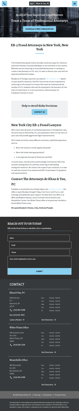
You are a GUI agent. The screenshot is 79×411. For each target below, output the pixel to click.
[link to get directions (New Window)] (24, 302)
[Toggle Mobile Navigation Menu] (74, 3)
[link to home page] (39, 3)
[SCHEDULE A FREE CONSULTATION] (39, 29)
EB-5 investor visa (53, 79)
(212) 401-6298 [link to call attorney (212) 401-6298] (17, 310)
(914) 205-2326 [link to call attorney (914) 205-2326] (17, 345)
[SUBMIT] (39, 271)
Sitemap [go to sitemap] (37, 395)
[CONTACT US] (39, 112)
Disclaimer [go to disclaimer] (47, 395)
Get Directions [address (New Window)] (49, 319)
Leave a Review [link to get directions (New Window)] (17, 319)
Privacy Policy (60, 395)
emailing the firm (55, 189)
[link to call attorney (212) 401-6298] (4, 3)
